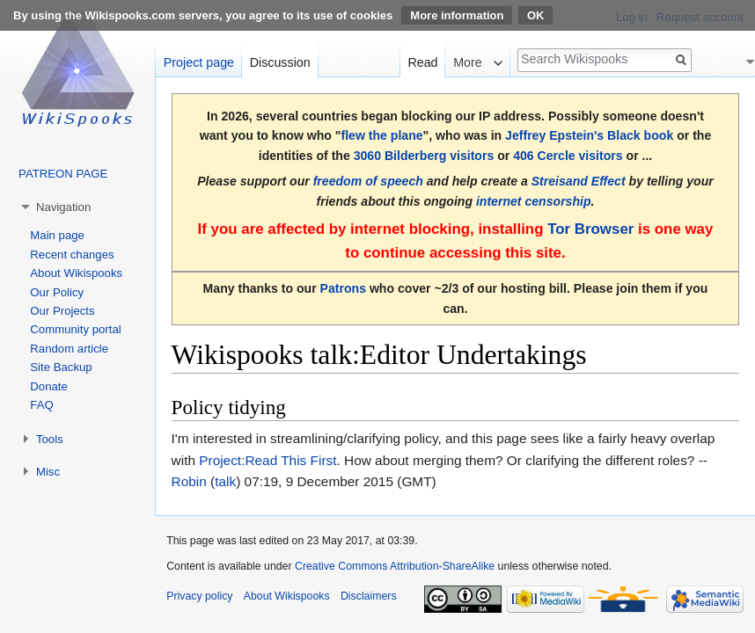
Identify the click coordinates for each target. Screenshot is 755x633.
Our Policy (57, 292)
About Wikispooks (76, 273)
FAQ (41, 404)
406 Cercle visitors (567, 156)
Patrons (343, 288)
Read (422, 62)
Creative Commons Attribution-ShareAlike (395, 566)
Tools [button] (49, 439)
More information (456, 15)
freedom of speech (368, 181)
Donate (49, 386)
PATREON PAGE (62, 173)
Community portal (75, 329)
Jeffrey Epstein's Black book (589, 135)
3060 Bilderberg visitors (424, 156)
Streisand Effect (578, 181)
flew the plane (381, 135)
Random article (69, 348)
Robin (189, 481)
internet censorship (533, 201)
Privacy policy (199, 596)
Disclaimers (369, 596)
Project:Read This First (267, 460)
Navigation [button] (63, 207)
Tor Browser (590, 229)
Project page (199, 62)
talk (225, 481)
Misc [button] (48, 471)
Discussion (280, 62)
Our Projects (62, 310)
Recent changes (72, 254)
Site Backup (61, 367)
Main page (57, 235)
